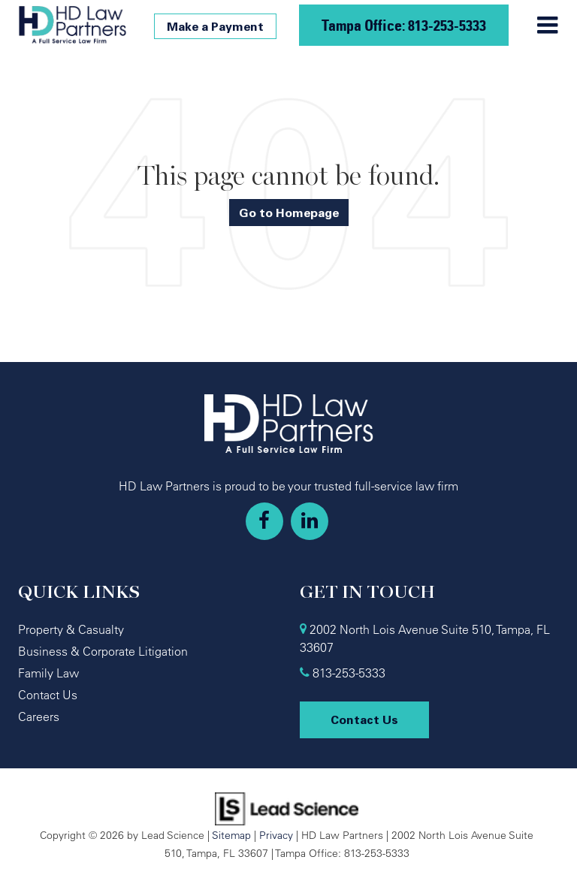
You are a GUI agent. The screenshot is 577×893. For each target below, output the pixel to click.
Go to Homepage (289, 212)
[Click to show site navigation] (547, 25)
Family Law (48, 672)
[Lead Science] (286, 807)
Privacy (276, 834)
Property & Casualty (71, 629)
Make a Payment (215, 26)
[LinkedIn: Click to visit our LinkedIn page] (309, 521)
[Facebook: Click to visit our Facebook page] (264, 521)
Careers (38, 716)
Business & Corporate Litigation (103, 651)
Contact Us (47, 694)
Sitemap (231, 834)
